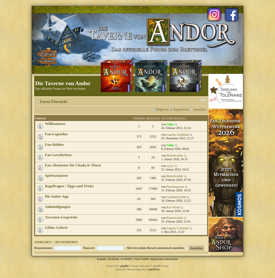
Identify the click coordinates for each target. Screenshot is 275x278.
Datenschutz (171, 259)
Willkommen (55, 124)
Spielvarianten (56, 176)
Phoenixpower (175, 186)
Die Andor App (57, 196)
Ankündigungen (57, 207)
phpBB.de (154, 269)
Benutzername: (43, 248)
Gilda (170, 124)
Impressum (157, 259)
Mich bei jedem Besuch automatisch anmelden (157, 248)
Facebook (113, 259)
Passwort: (89, 248)
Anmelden (199, 109)
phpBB (124, 265)
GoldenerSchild (176, 197)
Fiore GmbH (141, 259)
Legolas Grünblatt (178, 134)
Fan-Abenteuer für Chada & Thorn (73, 165)
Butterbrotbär (175, 155)
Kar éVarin (173, 207)
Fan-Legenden (56, 134)
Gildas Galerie (56, 228)
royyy (170, 165)
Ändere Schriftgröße (203, 100)
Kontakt (101, 259)
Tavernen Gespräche (61, 217)
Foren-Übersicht (53, 102)
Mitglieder (162, 109)
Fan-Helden (54, 145)
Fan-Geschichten (58, 155)
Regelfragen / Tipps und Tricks (69, 186)
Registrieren (181, 109)
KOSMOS (126, 259)
